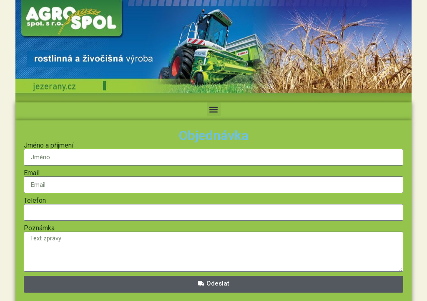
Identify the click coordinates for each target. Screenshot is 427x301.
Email (32, 173)
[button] (214, 109)
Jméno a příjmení (48, 145)
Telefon (35, 200)
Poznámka (39, 228)
